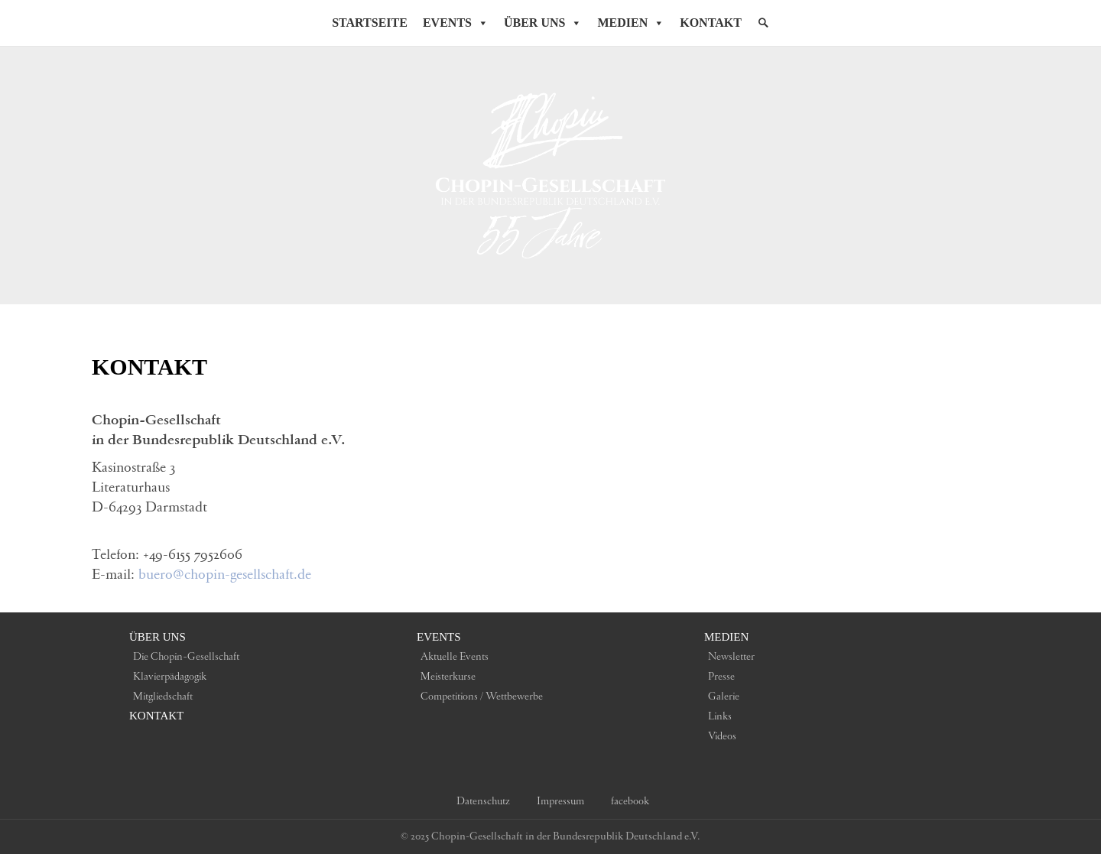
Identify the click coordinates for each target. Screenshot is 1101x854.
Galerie (723, 696)
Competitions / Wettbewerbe (482, 696)
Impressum (560, 801)
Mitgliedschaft (163, 696)
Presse (721, 677)
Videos (722, 736)
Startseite (370, 22)
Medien (630, 23)
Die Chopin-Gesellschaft (186, 657)
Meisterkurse (448, 677)
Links (720, 716)
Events (456, 23)
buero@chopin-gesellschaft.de (224, 575)
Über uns (157, 637)
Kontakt (711, 22)
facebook (630, 801)
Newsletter (731, 657)
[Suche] (763, 23)
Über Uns (543, 23)
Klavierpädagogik (169, 677)
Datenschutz (483, 801)
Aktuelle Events (455, 657)
